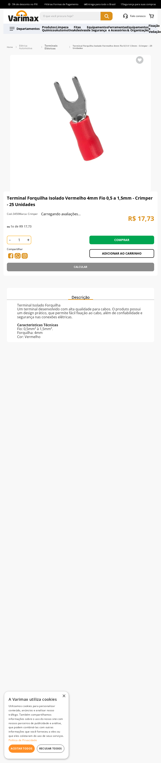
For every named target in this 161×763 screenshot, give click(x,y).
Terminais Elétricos (49, 44)
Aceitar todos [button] (21, 748)
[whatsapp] (10, 250)
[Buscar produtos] (107, 16)
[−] (9, 234)
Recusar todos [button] (50, 748)
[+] (28, 234)
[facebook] (18, 250)
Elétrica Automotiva (25, 44)
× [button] (63, 696)
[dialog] (36, 725)
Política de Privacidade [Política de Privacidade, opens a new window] (23, 740)
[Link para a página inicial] (10, 44)
